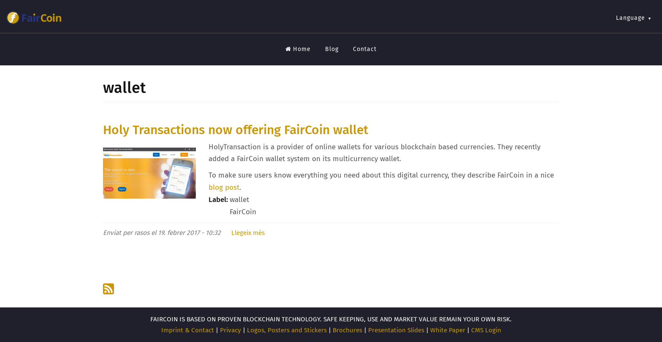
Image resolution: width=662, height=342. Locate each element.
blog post (224, 187)
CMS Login (486, 330)
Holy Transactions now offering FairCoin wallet (235, 129)
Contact (365, 49)
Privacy (230, 330)
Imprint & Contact (187, 330)
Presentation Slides (396, 330)
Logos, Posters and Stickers (287, 330)
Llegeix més (248, 233)
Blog (332, 49)
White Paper (447, 330)
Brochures (347, 330)
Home (298, 49)
